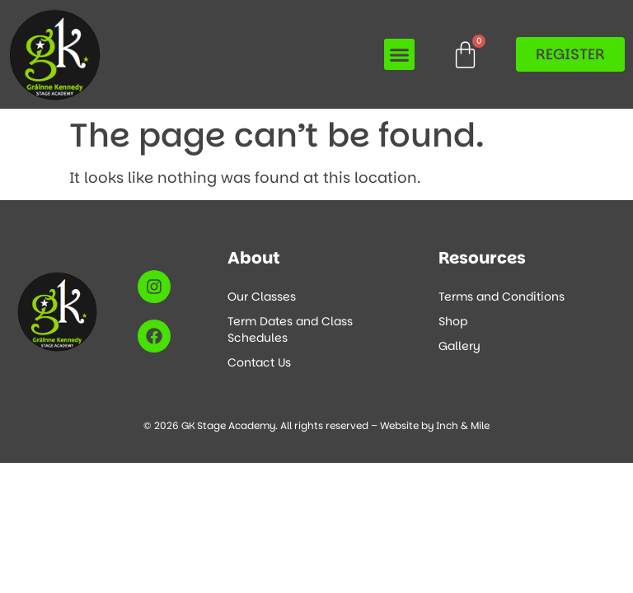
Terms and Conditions (501, 296)
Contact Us (259, 362)
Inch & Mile (463, 425)
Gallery (459, 346)
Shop (452, 321)
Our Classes (261, 296)
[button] (399, 54)
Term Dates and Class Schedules (290, 329)
